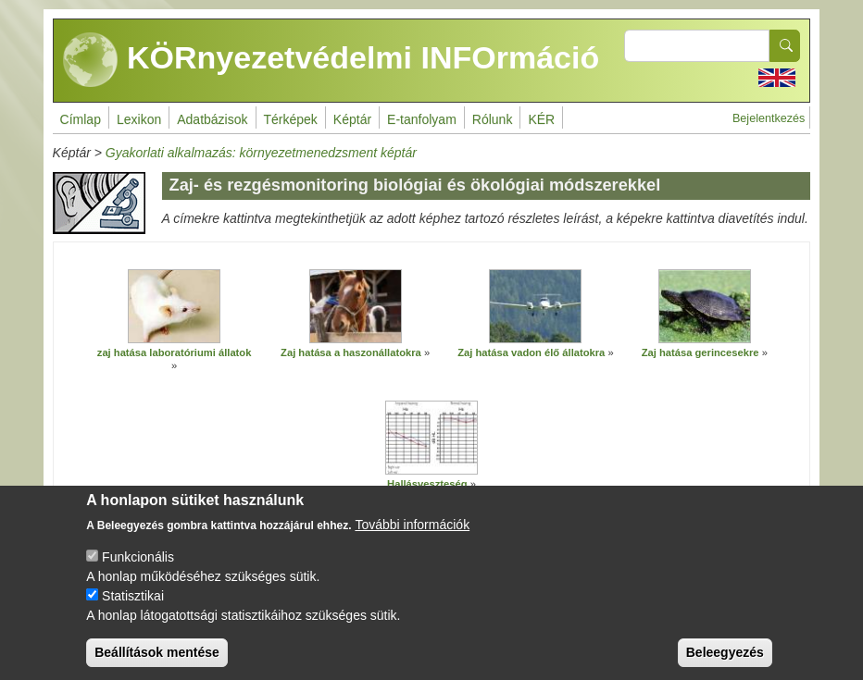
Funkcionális (138, 557)
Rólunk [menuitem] (492, 119)
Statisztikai (133, 596)
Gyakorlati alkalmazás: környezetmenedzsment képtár (261, 152)
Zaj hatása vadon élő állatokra (531, 352)
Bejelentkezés (768, 118)
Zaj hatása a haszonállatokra (351, 352)
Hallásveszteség (427, 483)
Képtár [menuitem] (352, 119)
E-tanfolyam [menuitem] (422, 119)
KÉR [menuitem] (541, 119)
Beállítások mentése (156, 653)
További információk (412, 525)
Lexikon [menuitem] (139, 119)
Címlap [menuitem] (80, 119)
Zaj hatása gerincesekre (700, 352)
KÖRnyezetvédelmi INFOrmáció (331, 60)
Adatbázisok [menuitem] (212, 119)
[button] (174, 306)
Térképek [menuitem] (291, 119)
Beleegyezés (725, 653)
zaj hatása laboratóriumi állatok (174, 352)
